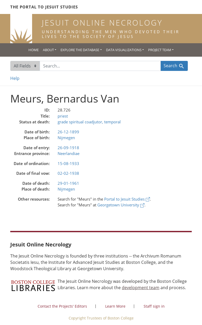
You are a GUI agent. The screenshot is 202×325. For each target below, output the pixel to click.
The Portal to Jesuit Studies (44, 6)
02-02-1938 (68, 173)
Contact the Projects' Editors (62, 306)
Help (14, 78)
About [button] (48, 49)
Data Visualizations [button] (124, 49)
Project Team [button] (159, 49)
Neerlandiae (68, 153)
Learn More (115, 306)
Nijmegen (66, 137)
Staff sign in (154, 306)
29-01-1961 (68, 183)
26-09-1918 (68, 147)
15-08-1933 (68, 163)
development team (140, 287)
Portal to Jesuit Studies (127, 199)
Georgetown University (120, 204)
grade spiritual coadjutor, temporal (89, 121)
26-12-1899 (68, 131)
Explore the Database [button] (79, 49)
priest (63, 116)
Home (33, 49)
